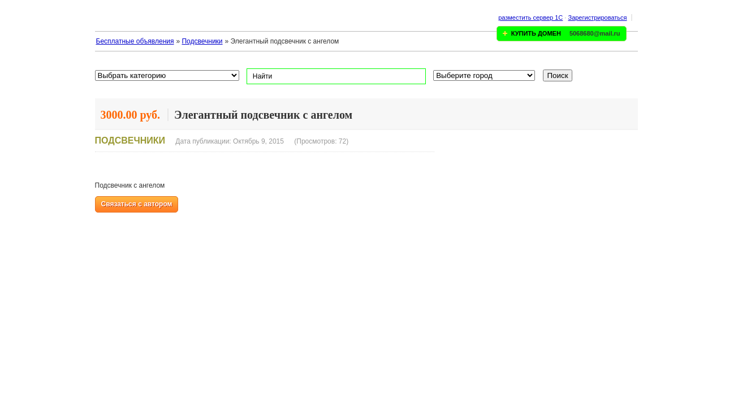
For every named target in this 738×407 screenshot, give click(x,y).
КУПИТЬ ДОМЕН (536, 33)
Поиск (557, 75)
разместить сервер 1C (530, 17)
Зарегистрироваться (597, 17)
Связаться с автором (136, 204)
